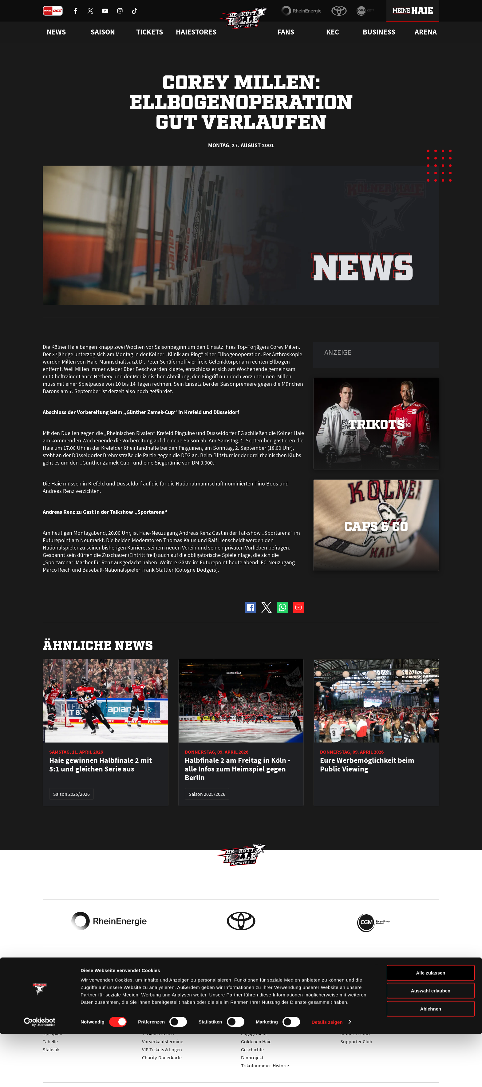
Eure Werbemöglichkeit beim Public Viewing (367, 764)
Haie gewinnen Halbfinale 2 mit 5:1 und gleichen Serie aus (100, 764)
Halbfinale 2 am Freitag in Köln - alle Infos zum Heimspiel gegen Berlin (237, 769)
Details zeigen (326, 1074)
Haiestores (196, 32)
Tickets (149, 32)
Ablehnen (430, 1061)
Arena (426, 32)
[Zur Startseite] (247, 23)
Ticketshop (153, 1009)
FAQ (245, 1009)
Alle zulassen (430, 1025)
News (48, 1009)
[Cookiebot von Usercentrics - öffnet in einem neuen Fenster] (40, 1075)
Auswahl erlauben (430, 1043)
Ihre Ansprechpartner (362, 1009)
